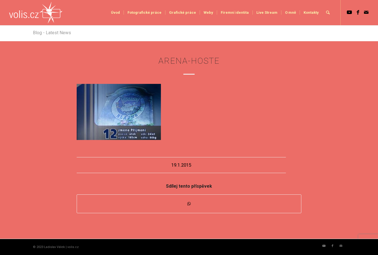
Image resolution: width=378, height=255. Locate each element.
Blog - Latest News (52, 32)
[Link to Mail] (366, 12)
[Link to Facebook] (358, 12)
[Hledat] (327, 12)
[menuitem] (115, 12)
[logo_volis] (36, 12)
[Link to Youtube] (349, 12)
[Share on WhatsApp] (189, 204)
